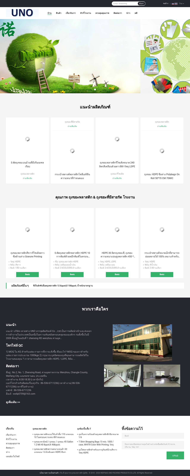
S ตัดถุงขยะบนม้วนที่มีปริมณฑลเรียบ (27, 164)
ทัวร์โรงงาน (85, 13)
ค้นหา (141, 4)
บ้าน (50, 13)
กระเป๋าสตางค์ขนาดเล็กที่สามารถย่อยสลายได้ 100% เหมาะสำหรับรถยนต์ (162, 255)
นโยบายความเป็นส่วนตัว (49, 473)
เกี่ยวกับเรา (71, 13)
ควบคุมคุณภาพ (102, 13)
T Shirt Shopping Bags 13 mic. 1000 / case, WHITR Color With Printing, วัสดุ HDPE (96, 443)
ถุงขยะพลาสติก (27, 174)
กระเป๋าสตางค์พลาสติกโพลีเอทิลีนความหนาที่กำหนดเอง (72, 176)
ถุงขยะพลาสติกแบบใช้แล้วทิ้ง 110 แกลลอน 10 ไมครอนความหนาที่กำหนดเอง (54, 435)
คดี (136, 13)
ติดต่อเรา (118, 13)
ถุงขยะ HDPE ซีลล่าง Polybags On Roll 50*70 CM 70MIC (161, 176)
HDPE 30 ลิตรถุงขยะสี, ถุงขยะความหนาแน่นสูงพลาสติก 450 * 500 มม (117, 255)
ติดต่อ (27, 274)
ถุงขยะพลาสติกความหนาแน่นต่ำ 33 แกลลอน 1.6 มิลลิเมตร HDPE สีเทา (50, 450)
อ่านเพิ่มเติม (27, 178)
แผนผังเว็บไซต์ (12, 456)
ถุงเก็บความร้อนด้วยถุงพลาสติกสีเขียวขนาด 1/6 (99, 435)
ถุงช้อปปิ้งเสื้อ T (84, 429)
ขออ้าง (165, 3)
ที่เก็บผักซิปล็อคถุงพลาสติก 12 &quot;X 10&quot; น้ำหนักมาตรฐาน (63, 286)
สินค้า (58, 13)
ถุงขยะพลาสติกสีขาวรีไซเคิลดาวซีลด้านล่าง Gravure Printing (27, 255)
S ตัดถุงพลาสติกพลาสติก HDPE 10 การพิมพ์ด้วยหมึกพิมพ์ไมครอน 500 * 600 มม (72, 255)
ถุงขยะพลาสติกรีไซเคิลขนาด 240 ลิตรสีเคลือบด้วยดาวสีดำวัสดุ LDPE (117, 164)
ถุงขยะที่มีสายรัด (72, 122)
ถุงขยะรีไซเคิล (117, 174)
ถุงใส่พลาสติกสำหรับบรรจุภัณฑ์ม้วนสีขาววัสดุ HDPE (98, 451)
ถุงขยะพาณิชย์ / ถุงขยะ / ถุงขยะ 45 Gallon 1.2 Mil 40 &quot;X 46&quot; (53, 443)
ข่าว (128, 13)
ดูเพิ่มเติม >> (13, 402)
